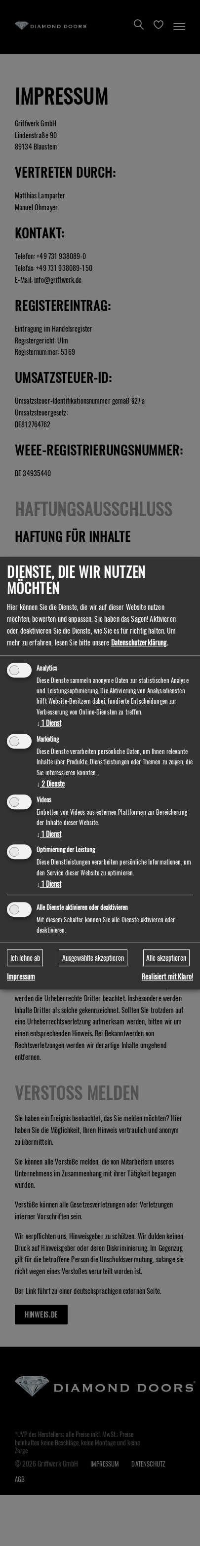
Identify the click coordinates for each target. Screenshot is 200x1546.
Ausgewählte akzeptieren (93, 957)
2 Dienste (51, 783)
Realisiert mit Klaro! (167, 977)
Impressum (21, 977)
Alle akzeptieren (166, 957)
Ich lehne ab (25, 957)
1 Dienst (49, 722)
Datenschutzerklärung (139, 642)
